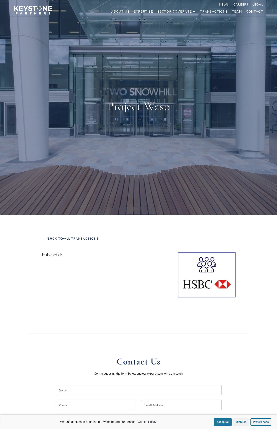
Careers (240, 4)
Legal (257, 4)
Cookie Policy (147, 421)
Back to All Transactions (73, 238)
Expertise (143, 11)
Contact (254, 11)
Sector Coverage (174, 11)
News (224, 4)
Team (237, 11)
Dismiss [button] (241, 421)
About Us (120, 11)
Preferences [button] (261, 421)
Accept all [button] (222, 421)
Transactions (214, 11)
